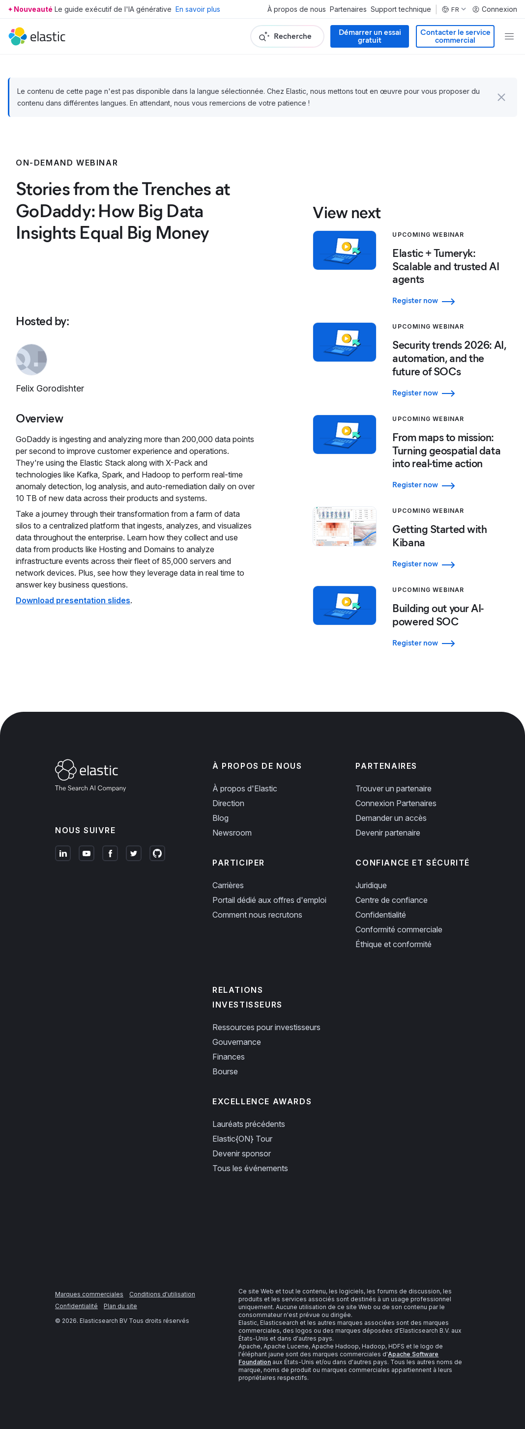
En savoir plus (197, 9)
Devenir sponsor (241, 1153)
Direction (228, 803)
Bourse (225, 1071)
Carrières (228, 885)
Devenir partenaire (387, 833)
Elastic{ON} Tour (242, 1139)
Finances (228, 1057)
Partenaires (348, 9)
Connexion (494, 9)
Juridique (371, 885)
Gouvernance (236, 1042)
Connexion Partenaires (396, 803)
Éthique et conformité (393, 944)
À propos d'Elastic (244, 788)
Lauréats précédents (248, 1124)
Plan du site (120, 1306)
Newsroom (232, 833)
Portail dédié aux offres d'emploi (269, 900)
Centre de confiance (391, 900)
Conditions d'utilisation (162, 1294)
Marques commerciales (89, 1294)
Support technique (401, 9)
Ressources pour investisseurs (266, 1027)
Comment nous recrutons (257, 915)
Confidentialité (380, 915)
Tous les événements (250, 1168)
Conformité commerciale (398, 929)
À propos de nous (296, 9)
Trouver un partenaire (393, 788)
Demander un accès (391, 818)
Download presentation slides (73, 600)
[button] (501, 97)
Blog (220, 818)
